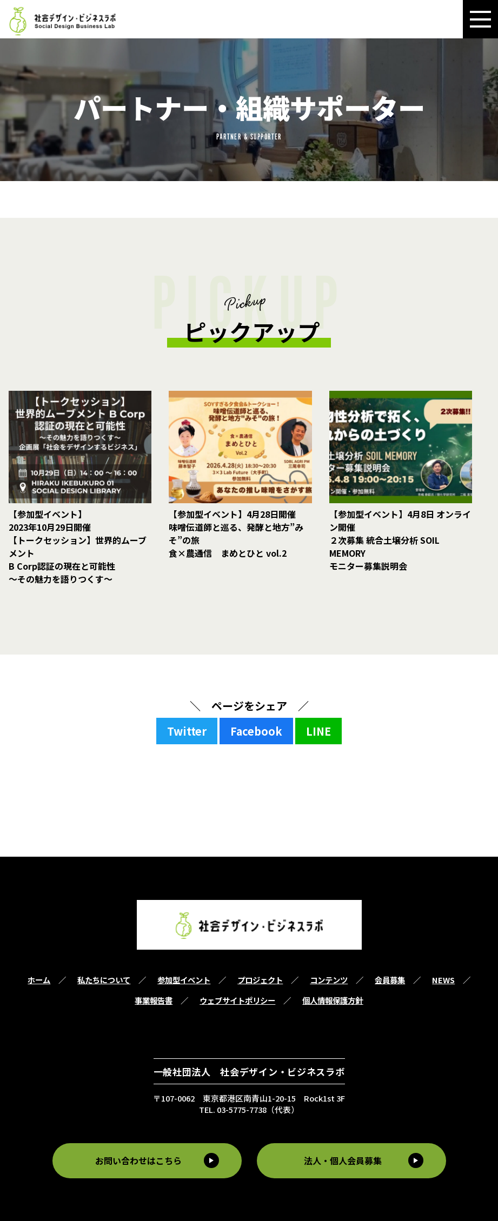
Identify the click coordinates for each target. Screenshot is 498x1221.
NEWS (443, 979)
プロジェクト (260, 979)
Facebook (256, 731)
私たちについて (103, 979)
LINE (318, 731)
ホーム (39, 979)
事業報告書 (153, 1000)
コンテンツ (329, 979)
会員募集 (390, 979)
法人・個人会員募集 (345, 1160)
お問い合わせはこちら (136, 1160)
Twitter (187, 731)
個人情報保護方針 (332, 1000)
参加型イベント (183, 979)
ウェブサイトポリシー (237, 1000)
